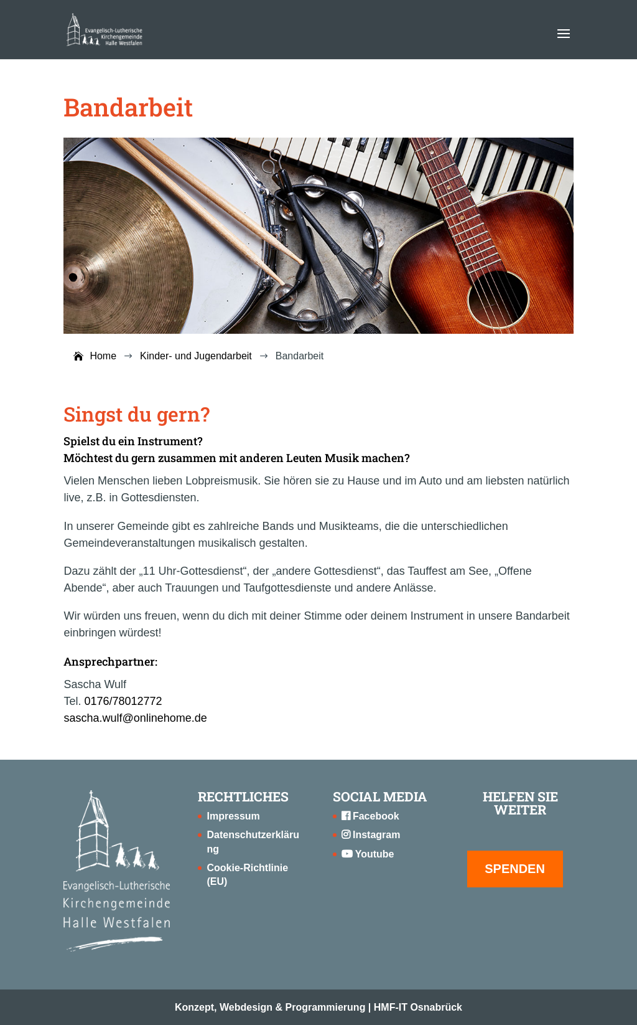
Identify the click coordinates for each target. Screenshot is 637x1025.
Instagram (371, 834)
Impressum (233, 816)
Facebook (370, 816)
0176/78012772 (123, 701)
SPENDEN (515, 869)
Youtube (368, 854)
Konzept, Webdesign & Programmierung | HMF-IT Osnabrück (318, 1007)
